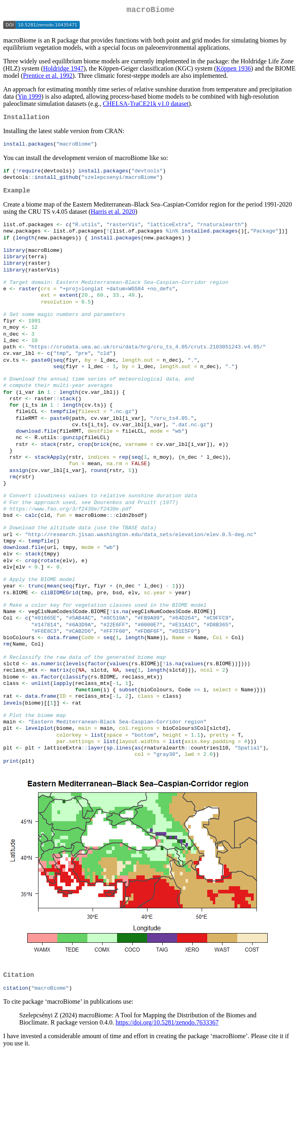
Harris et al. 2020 (113, 218)
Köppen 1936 (233, 70)
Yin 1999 (29, 98)
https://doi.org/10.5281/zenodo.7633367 (166, 1095)
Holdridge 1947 (63, 70)
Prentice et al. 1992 (48, 77)
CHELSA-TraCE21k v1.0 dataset (145, 105)
